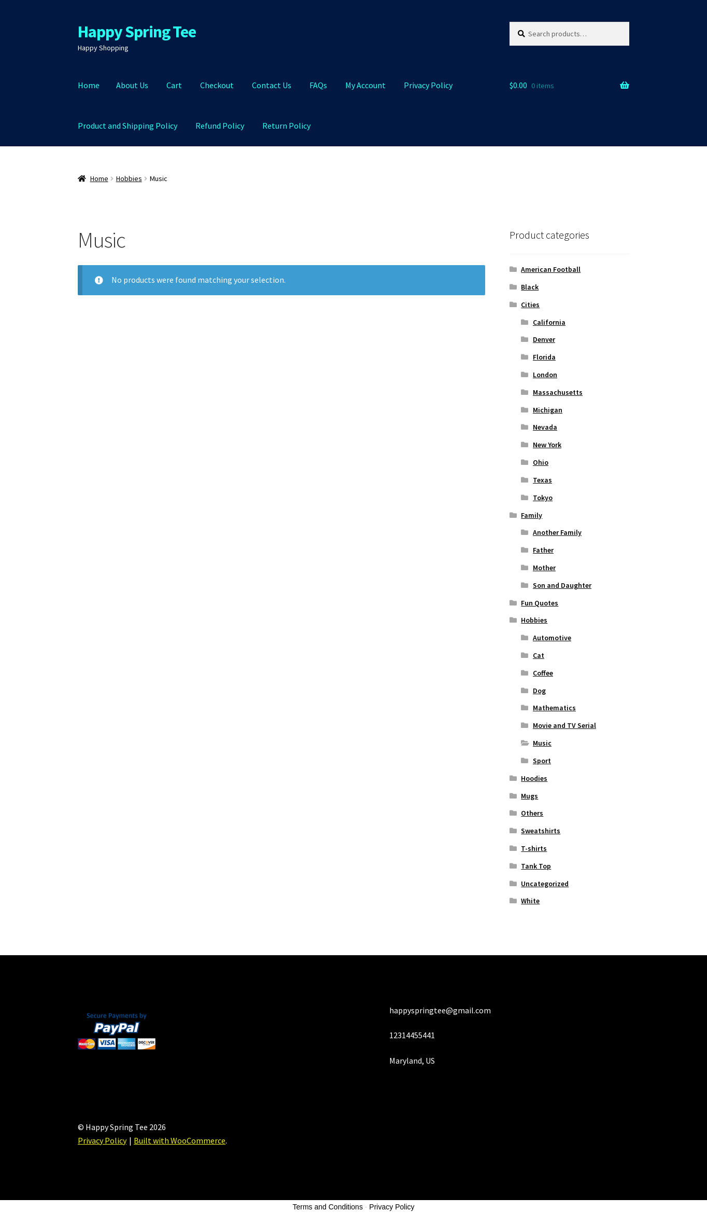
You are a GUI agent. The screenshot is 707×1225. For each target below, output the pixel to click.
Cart (174, 85)
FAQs (318, 85)
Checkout (217, 85)
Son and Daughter (562, 585)
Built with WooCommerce (179, 1140)
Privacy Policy (428, 85)
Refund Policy (219, 125)
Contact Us (271, 85)
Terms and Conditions (328, 1207)
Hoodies (534, 778)
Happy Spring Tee (137, 31)
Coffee (543, 673)
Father (543, 550)
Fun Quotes (539, 603)
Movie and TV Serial (564, 725)
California (549, 322)
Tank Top (536, 866)
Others (532, 813)
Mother (544, 567)
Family (531, 515)
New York (547, 444)
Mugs (529, 796)
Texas (542, 480)
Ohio (540, 462)
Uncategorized (545, 883)
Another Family (557, 532)
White (530, 900)
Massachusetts (558, 392)
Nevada (545, 427)
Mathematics (554, 707)
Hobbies (129, 178)
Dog (539, 690)
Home (89, 85)
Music (542, 743)
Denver (544, 339)
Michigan (547, 410)
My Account (365, 85)
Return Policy (286, 125)
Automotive (552, 637)
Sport (542, 760)
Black (530, 287)
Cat (538, 655)
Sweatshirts (540, 830)
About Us (132, 85)
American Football (551, 269)
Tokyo (543, 497)
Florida (544, 357)
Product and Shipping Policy (127, 125)
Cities (530, 304)
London (545, 374)
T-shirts (534, 848)
